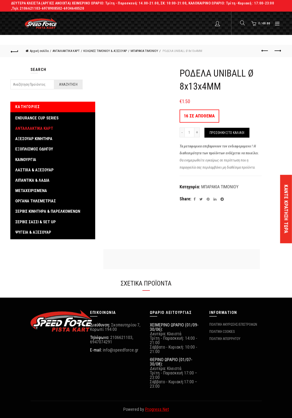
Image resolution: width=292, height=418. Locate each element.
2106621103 (121, 337)
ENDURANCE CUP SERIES (37, 117)
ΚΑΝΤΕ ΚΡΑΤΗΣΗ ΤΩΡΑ (286, 209)
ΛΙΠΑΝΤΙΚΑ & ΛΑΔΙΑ (32, 180)
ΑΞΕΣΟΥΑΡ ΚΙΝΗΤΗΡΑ (33, 138)
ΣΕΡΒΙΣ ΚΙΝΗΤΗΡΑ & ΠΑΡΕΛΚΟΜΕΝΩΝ (47, 211)
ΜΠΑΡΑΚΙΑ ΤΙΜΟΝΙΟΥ (144, 51)
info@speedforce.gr (120, 350)
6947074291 (101, 341)
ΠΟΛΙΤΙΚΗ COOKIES (222, 332)
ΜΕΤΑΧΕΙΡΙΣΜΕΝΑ (31, 190)
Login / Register (218, 23)
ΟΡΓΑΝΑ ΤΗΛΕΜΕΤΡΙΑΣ (35, 200)
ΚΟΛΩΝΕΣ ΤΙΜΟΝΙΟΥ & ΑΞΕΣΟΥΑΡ (105, 51)
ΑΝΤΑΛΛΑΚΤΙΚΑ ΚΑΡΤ (66, 51)
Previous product (265, 50)
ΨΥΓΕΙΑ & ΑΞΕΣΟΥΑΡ (33, 232)
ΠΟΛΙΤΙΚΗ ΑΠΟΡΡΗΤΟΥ (224, 339)
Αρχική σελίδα (39, 51)
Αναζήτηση (68, 84)
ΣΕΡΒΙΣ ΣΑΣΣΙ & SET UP (35, 221)
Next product (277, 50)
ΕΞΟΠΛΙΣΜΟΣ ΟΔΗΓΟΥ (34, 148)
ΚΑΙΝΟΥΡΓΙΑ (25, 159)
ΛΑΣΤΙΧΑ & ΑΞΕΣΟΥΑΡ (34, 169)
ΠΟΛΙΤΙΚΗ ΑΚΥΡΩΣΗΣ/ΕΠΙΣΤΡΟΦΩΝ (233, 324)
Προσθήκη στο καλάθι (227, 133)
